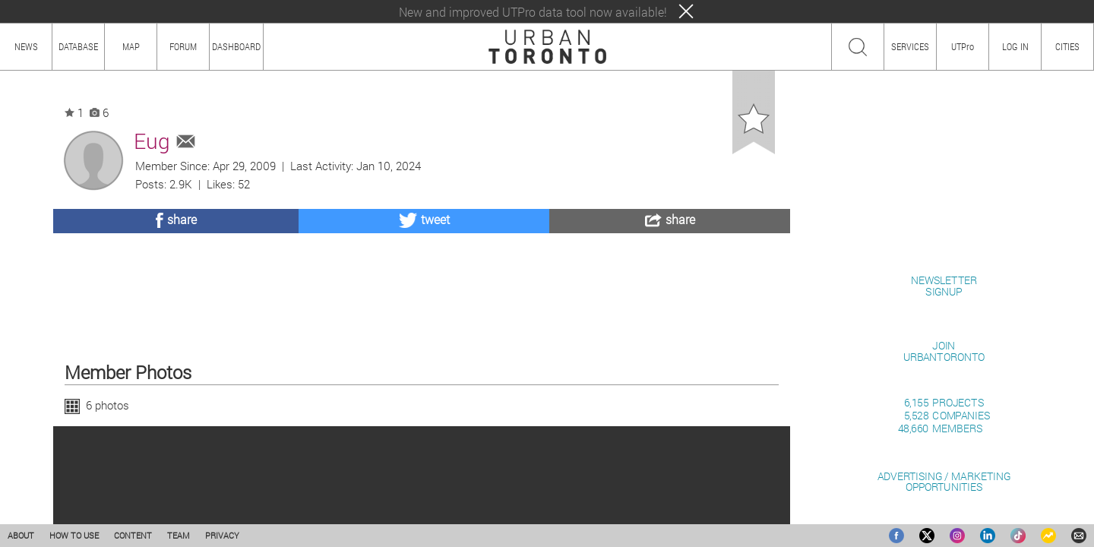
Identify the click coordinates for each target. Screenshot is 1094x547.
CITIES (1067, 46)
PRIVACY (222, 535)
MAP (131, 46)
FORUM (183, 46)
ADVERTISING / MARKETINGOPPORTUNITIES (943, 481)
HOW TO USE (74, 535)
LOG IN (1015, 46)
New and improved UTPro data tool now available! (533, 12)
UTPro (962, 46)
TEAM (178, 535)
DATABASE (78, 46)
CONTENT (133, 535)
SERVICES (910, 46)
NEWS (26, 46)
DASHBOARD (236, 46)
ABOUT (21, 535)
